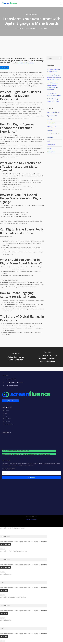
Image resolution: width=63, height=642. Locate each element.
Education (49, 119)
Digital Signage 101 (31, 14)
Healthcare (50, 130)
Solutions (49, 148)
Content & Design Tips (53, 112)
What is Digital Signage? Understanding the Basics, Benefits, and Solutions (54, 77)
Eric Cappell (19, 28)
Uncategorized (51, 152)
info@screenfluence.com (26, 63)
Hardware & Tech (51, 126)
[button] (61, 3)
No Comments (43, 28)
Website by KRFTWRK (31, 519)
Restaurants (50, 137)
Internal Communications (54, 134)
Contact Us (5, 67)
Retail (48, 141)
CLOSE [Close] (2, 549)
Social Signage (51, 144)
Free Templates (51, 123)
